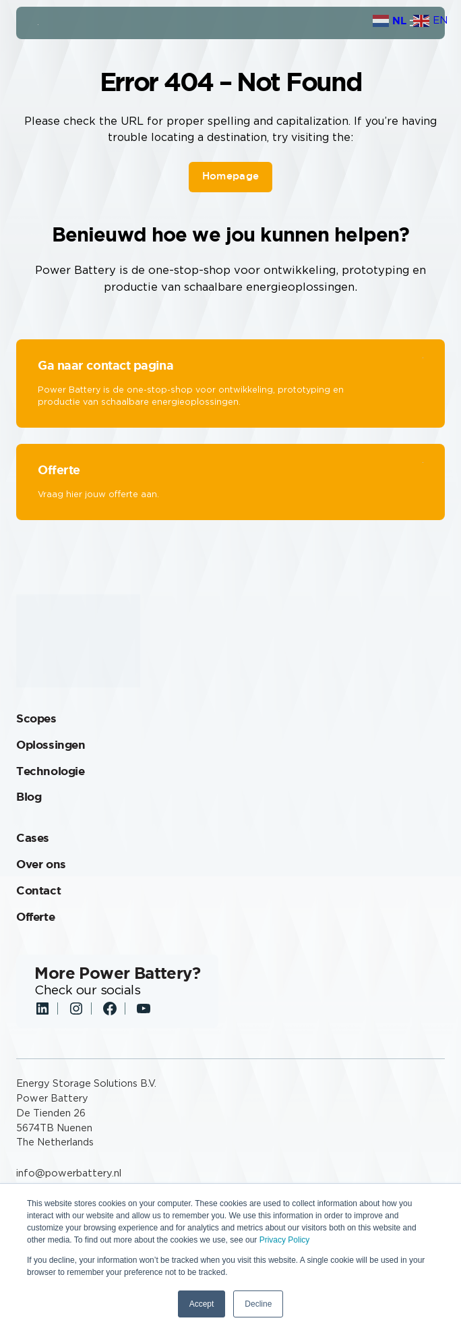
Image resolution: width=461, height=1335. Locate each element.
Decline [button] (258, 1304)
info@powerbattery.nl (68, 1173)
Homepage (230, 176)
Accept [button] (201, 1304)
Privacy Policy (284, 1240)
